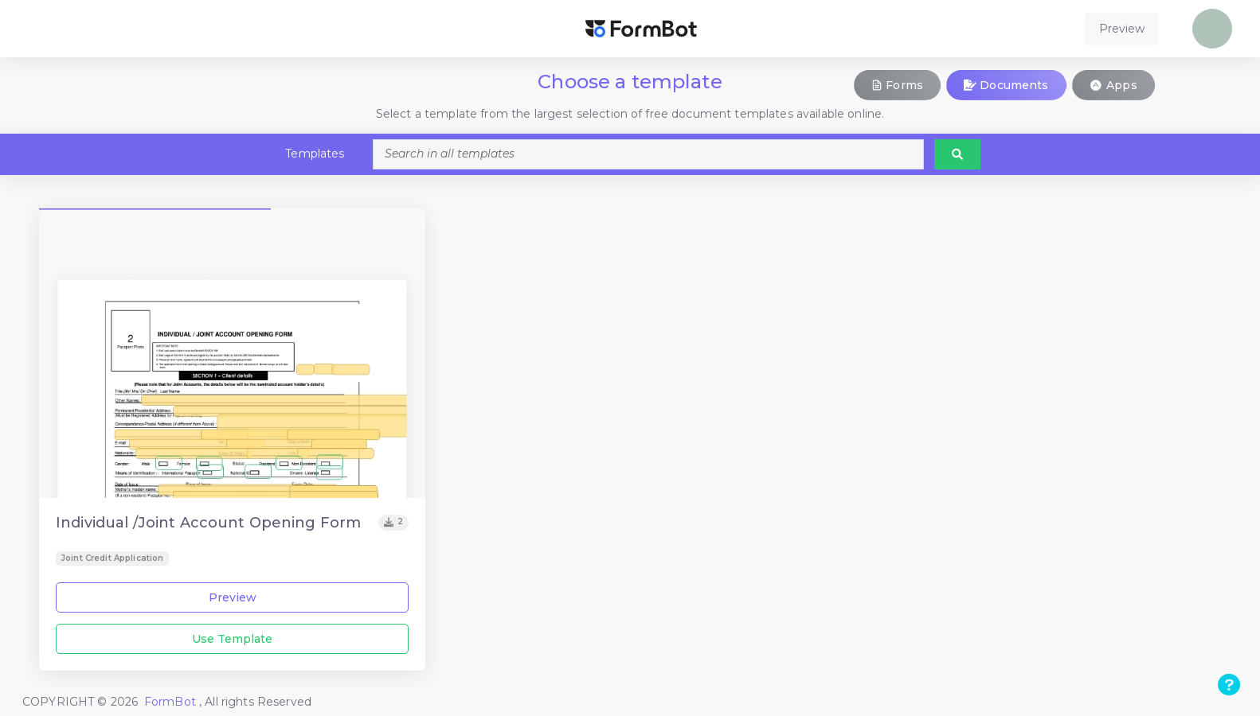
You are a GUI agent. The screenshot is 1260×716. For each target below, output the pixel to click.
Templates (314, 153)
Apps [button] (1113, 85)
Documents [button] (1006, 85)
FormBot (171, 702)
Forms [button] (897, 85)
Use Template (232, 639)
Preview (232, 597)
